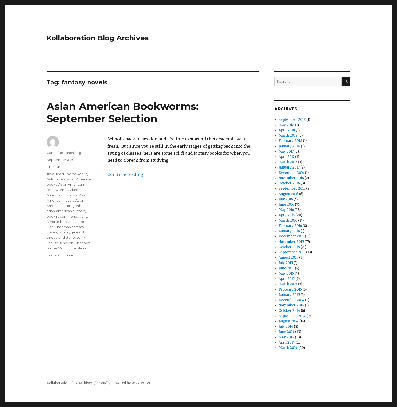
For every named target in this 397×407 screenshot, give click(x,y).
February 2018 (290, 141)
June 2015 (286, 268)
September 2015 (292, 252)
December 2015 (291, 236)
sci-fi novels (63, 243)
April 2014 (287, 342)
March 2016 (288, 220)
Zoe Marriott (79, 248)
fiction (64, 232)
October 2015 (289, 247)
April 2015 (287, 279)
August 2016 (288, 194)
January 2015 (289, 295)
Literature (55, 167)
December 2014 (291, 300)
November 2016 (291, 178)
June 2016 (286, 204)
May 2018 (286, 125)
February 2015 (290, 289)
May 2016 (286, 210)
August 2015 (288, 257)
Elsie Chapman (59, 227)
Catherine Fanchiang (64, 153)
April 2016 (287, 215)
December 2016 (291, 173)
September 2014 (292, 316)
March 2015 (288, 284)
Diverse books (58, 222)
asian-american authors (66, 211)
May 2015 (286, 273)
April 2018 (287, 130)
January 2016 (289, 231)
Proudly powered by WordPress (123, 383)
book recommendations (67, 216)
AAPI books (56, 179)
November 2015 (291, 242)
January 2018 (289, 146)
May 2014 (286, 337)
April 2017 (286, 157)
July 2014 (286, 326)
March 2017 (288, 162)
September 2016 (292, 188)
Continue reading (125, 174)
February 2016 (290, 226)
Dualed (78, 222)
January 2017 (289, 167)
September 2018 (292, 119)
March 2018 (288, 135)
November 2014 (291, 305)
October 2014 (289, 310)
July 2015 (286, 263)
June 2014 (286, 332)
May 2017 (286, 151)
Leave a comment (62, 255)
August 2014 (289, 321)
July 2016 (286, 199)
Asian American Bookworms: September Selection (123, 112)
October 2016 (289, 183)
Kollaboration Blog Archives (98, 38)
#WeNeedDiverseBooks (67, 174)
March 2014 (288, 348)
